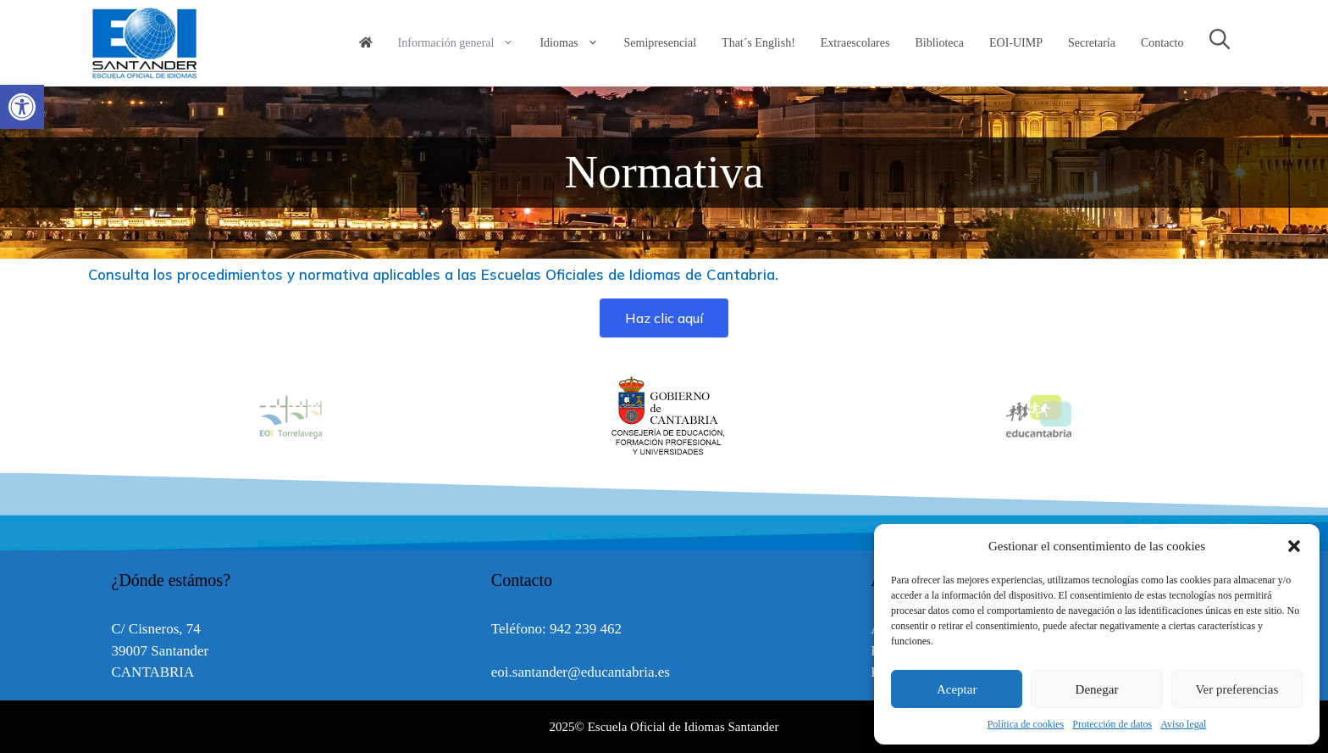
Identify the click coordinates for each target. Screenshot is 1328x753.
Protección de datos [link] (1112, 724)
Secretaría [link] (1091, 42)
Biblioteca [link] (939, 42)
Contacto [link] (1162, 42)
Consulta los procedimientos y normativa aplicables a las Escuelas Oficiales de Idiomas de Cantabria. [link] (433, 274)
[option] (665, 416)
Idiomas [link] (575, 43)
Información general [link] (463, 43)
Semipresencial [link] (660, 42)
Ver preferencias (1236, 689)
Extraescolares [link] (855, 42)
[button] (1294, 546)
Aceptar (957, 689)
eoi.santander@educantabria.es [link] (580, 672)
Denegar (1097, 689)
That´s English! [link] (758, 42)
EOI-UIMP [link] (1016, 42)
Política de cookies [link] (1026, 724)
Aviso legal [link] (1183, 724)
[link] (22, 107)
